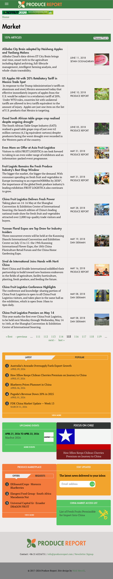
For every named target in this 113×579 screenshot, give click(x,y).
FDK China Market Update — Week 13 (32, 403)
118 (91, 336)
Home (5, 17)
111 (38, 336)
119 (99, 336)
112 (46, 336)
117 (84, 336)
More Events (29, 447)
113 (53, 336)
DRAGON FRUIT (19, 506)
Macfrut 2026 (13, 437)
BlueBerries (17, 487)
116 (76, 336)
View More (29, 515)
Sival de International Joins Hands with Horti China (30, 263)
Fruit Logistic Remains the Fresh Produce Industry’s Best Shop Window (27, 168)
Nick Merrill (79, 570)
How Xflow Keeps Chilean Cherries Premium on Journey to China (48, 375)
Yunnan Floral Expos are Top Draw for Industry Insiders (32, 230)
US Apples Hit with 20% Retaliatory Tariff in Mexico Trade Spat (29, 80)
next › (52, 340)
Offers (16, 476)
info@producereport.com (60, 554)
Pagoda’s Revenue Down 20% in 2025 (32, 394)
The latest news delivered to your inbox (82, 475)
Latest (28, 357)
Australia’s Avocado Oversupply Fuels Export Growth (41, 365)
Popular (79, 357)
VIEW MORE (56, 415)
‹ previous (21, 336)
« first (9, 336)
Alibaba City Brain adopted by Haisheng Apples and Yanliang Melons (32, 51)
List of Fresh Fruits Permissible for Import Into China (77, 513)
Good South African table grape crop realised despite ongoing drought (31, 120)
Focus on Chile (84, 425)
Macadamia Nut (19, 497)
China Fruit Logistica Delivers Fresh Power (28, 199)
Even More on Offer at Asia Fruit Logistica (28, 147)
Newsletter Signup (84, 554)
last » (61, 340)
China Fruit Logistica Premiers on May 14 (28, 312)
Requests (40, 476)
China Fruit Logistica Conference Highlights (29, 287)
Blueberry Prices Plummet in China (30, 384)
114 (61, 336)
